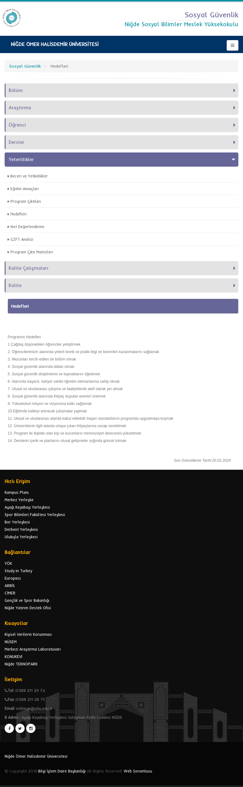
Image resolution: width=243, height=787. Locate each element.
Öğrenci (17, 125)
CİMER (10, 592)
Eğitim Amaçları (24, 188)
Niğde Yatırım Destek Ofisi (28, 607)
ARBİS (10, 585)
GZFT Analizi (21, 239)
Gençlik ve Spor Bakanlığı (27, 600)
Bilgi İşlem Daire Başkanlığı (62, 770)
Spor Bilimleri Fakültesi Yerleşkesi (35, 514)
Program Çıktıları (25, 201)
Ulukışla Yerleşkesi (21, 536)
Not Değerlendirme (27, 226)
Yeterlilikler (21, 159)
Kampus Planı (17, 492)
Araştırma (20, 107)
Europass (13, 578)
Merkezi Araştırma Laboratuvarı (33, 649)
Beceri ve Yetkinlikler (29, 175)
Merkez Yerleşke (19, 499)
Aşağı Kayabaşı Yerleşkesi (27, 507)
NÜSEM (11, 641)
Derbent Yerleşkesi (21, 529)
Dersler (16, 142)
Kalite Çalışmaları (28, 268)
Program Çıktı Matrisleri (31, 251)
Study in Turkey (18, 570)
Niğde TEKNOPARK (21, 663)
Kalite (15, 285)
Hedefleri (18, 213)
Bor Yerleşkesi (17, 521)
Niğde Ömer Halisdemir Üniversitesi (36, 756)
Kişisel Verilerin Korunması (28, 634)
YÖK (8, 563)
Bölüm (16, 90)
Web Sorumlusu (138, 770)
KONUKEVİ (13, 656)
